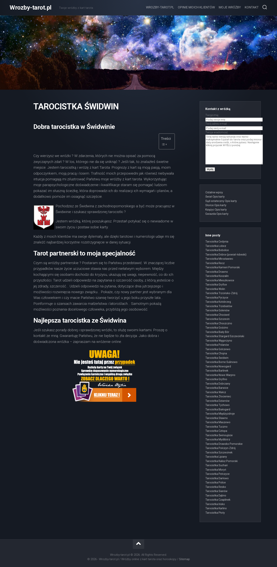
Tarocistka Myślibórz (217, 439)
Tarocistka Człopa (216, 430)
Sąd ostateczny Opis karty (221, 201)
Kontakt (252, 7)
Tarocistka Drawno (216, 271)
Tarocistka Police (215, 482)
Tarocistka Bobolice (217, 250)
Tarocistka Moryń (215, 469)
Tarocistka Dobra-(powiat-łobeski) (225, 254)
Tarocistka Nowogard (218, 366)
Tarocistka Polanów (217, 344)
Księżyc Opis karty (216, 209)
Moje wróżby (230, 7)
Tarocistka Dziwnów (217, 400)
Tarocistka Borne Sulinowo (221, 362)
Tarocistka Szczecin (217, 319)
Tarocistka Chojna (216, 353)
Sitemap (184, 559)
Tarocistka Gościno (216, 327)
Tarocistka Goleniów (217, 310)
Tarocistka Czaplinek (217, 499)
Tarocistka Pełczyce (217, 473)
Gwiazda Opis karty (216, 213)
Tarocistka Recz (215, 263)
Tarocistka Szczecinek (218, 452)
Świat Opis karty (215, 196)
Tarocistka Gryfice (216, 284)
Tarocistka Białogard (217, 409)
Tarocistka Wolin (215, 288)
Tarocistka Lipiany (216, 456)
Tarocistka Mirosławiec (219, 258)
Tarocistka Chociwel (217, 314)
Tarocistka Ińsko (215, 504)
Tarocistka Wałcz (215, 392)
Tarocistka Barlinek (216, 370)
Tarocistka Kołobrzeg (218, 301)
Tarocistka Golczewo (217, 349)
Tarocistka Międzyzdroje (220, 413)
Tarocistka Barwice (216, 387)
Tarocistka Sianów (216, 491)
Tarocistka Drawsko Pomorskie (224, 443)
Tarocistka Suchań (216, 465)
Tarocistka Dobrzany (217, 383)
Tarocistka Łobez (215, 245)
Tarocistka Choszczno (218, 323)
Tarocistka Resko (215, 486)
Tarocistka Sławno (216, 418)
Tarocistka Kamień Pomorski (222, 267)
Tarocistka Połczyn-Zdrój (220, 448)
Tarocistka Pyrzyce (216, 297)
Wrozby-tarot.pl (30, 7)
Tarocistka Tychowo (217, 405)
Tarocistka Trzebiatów (218, 306)
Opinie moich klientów (196, 7)
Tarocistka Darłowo (217, 478)
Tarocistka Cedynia (216, 241)
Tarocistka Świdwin (216, 357)
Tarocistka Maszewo (217, 422)
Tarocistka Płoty (215, 512)
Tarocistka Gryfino (216, 379)
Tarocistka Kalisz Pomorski (221, 461)
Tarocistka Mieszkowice (219, 280)
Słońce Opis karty (215, 205)
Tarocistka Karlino (216, 508)
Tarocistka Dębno (215, 495)
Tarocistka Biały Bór (217, 332)
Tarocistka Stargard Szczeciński (224, 336)
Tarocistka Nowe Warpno (220, 375)
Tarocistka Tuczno (216, 426)
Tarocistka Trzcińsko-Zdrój (221, 293)
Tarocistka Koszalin (217, 275)
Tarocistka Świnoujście (219, 435)
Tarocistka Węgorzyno (218, 340)
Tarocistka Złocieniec (218, 396)
